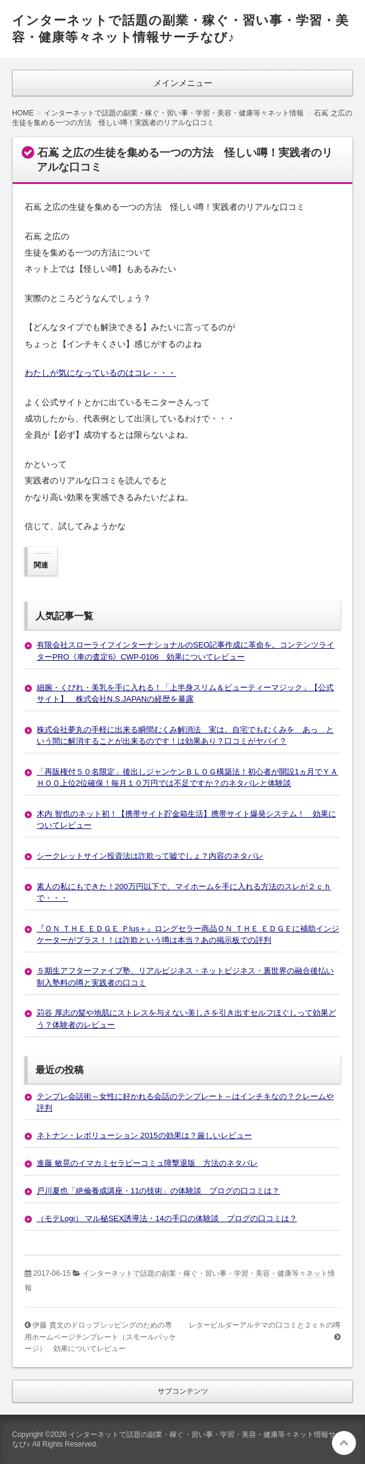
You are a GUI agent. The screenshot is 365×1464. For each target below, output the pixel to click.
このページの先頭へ (344, 1443)
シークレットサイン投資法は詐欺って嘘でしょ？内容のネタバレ (150, 855)
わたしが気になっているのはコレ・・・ (100, 373)
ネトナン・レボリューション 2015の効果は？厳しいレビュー (144, 1135)
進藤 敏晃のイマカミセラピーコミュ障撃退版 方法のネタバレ (147, 1163)
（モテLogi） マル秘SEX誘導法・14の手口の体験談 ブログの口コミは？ (167, 1218)
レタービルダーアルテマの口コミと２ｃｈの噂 (264, 1325)
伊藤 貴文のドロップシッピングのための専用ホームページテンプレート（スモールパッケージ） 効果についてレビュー (100, 1337)
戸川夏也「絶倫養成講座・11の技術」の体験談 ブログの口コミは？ (158, 1190)
